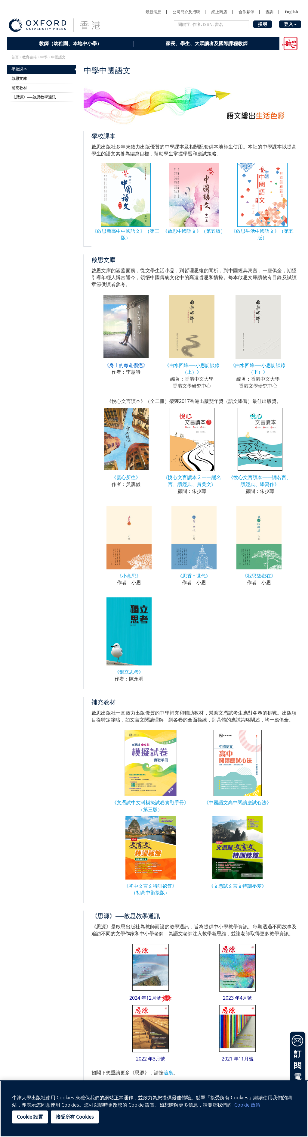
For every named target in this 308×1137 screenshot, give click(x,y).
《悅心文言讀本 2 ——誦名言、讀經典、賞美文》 (192, 481)
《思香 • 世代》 (194, 575)
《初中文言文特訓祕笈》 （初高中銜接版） (150, 889)
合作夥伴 (246, 11)
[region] (154, 1108)
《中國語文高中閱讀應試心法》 (237, 802)
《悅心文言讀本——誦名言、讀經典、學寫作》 (260, 481)
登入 (290, 24)
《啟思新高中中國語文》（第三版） (125, 234)
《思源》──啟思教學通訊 (33, 97)
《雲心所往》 (126, 477)
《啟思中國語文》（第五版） (194, 231)
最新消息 (153, 11)
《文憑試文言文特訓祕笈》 (237, 886)
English (291, 11)
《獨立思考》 (129, 671)
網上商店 (219, 11)
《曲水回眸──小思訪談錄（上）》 (192, 368)
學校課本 (19, 69)
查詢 (269, 11)
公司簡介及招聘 (186, 11)
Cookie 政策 (247, 1104)
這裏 (168, 1072)
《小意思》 (129, 575)
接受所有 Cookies (75, 1117)
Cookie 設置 (30, 1117)
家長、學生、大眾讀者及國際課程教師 (207, 43)
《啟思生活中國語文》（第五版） (262, 234)
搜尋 (262, 24)
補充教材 (19, 87)
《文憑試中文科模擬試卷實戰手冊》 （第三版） (150, 806)
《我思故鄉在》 (259, 575)
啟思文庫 (19, 78)
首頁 (15, 57)
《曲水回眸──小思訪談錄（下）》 (257, 368)
